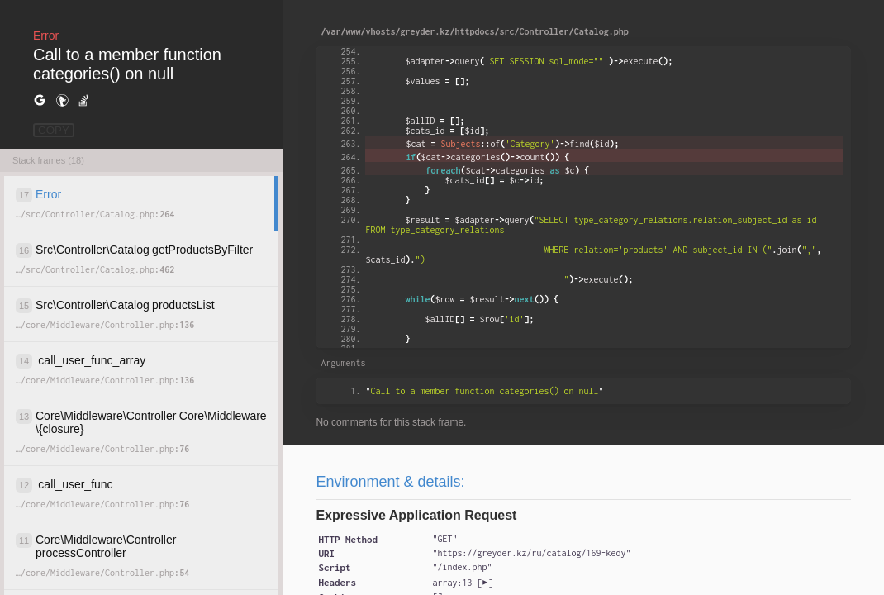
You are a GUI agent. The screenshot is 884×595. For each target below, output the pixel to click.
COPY (53, 130)
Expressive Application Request (416, 515)
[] (462, 583)
